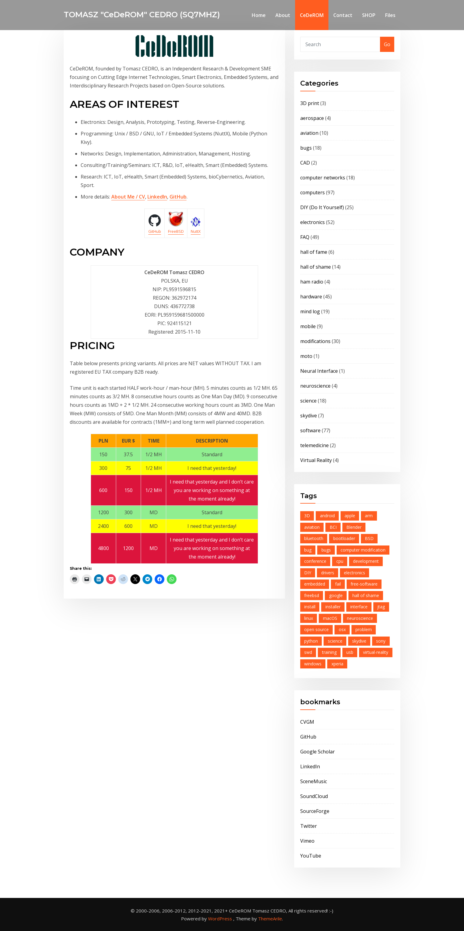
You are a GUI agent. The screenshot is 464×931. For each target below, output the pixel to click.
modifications (315, 341)
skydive (308, 415)
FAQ (304, 237)
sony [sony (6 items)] (380, 641)
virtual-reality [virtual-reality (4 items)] (375, 652)
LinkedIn (157, 196)
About (282, 15)
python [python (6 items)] (311, 641)
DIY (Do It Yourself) (322, 207)
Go (387, 44)
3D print (309, 103)
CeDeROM (312, 15)
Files (390, 15)
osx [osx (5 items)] (342, 629)
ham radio (311, 281)
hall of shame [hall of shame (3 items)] (365, 595)
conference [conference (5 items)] (315, 561)
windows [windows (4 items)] (312, 664)
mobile (308, 326)
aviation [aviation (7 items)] (312, 527)
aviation (309, 133)
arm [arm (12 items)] (369, 515)
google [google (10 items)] (336, 595)
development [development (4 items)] (366, 561)
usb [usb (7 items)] (349, 652)
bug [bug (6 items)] (307, 550)
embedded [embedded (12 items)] (314, 584)
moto (306, 356)
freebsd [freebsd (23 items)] (311, 595)
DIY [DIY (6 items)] (307, 573)
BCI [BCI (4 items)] (333, 527)
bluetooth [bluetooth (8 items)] (313, 538)
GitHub (178, 196)
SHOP (368, 15)
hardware (311, 296)
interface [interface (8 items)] (359, 607)
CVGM (307, 722)
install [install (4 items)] (309, 607)
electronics (312, 222)
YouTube (310, 855)
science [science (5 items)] (335, 641)
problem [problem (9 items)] (363, 629)
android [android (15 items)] (327, 515)
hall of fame (313, 252)
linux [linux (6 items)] (308, 618)
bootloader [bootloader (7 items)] (344, 538)
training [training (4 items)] (329, 652)
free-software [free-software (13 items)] (364, 584)
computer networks (322, 177)
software (310, 430)
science (308, 400)
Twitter (308, 826)
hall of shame (315, 266)
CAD (305, 162)
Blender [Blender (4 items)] (353, 527)
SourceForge (314, 811)
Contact (342, 15)
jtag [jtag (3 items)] (381, 607)
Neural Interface (319, 371)
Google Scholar (317, 751)
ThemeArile (270, 919)
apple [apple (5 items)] (350, 515)
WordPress (220, 919)
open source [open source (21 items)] (316, 629)
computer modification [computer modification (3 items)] (363, 550)
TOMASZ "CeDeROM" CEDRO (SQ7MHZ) (142, 14)
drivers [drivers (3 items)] (327, 573)
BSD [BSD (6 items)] (369, 538)
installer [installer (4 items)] (333, 607)
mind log (310, 311)
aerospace (312, 118)
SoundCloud (314, 796)
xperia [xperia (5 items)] (337, 664)
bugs (306, 147)
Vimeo (307, 841)
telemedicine (314, 445)
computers (312, 192)
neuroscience (315, 385)
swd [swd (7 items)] (308, 652)
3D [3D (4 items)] (307, 515)
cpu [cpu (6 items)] (339, 561)
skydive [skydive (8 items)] (359, 641)
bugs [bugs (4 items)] (326, 550)
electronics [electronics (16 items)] (354, 573)
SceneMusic (313, 781)
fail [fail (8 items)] (338, 584)
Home (259, 15)
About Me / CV (128, 196)
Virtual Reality (316, 460)
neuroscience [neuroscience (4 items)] (360, 618)
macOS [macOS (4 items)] (330, 618)
